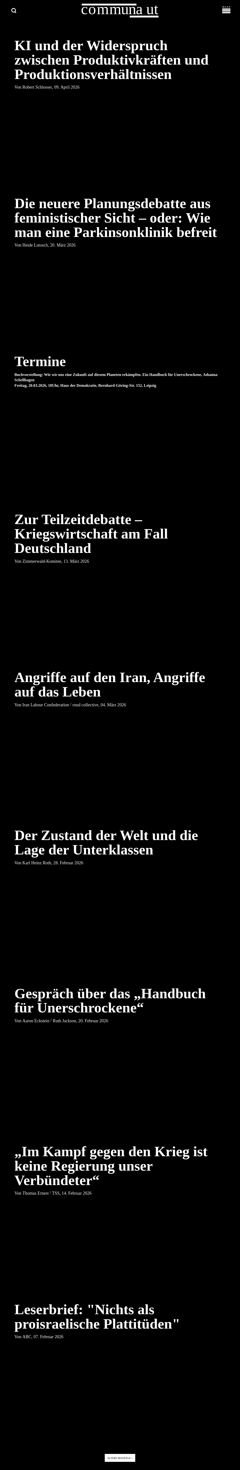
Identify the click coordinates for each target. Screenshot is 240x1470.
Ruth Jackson (64, 1021)
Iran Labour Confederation (45, 705)
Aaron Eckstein (35, 1021)
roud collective (85, 705)
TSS (56, 1193)
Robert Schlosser (37, 87)
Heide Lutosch (35, 245)
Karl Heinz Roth (36, 863)
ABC (26, 1337)
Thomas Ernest (35, 1193)
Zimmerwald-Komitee (41, 561)
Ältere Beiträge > (120, 1458)
